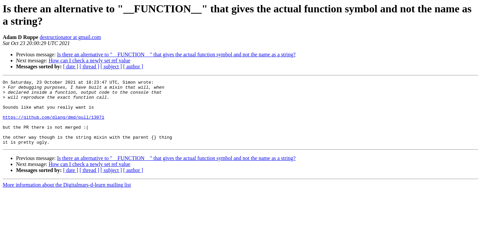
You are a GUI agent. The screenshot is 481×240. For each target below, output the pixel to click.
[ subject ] (111, 66)
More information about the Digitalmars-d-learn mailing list (67, 198)
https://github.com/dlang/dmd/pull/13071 (53, 125)
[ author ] (133, 66)
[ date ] (70, 66)
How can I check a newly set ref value (89, 60)
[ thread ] (89, 66)
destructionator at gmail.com (70, 37)
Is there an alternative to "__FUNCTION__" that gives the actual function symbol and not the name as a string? (176, 54)
